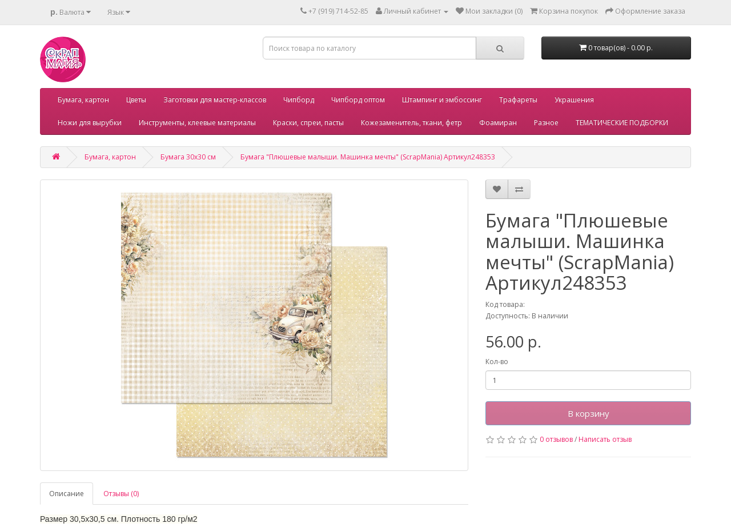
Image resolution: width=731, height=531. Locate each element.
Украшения (574, 100)
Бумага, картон (83, 100)
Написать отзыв (605, 439)
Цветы (136, 100)
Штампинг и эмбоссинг (442, 100)
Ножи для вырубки (90, 122)
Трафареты (518, 100)
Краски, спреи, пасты (308, 122)
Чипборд (298, 100)
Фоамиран (498, 122)
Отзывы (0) (121, 493)
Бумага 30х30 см (188, 157)
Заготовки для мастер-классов (214, 100)
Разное (546, 122)
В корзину (588, 413)
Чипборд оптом (358, 100)
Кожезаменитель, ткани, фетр (411, 122)
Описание (66, 493)
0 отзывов (556, 439)
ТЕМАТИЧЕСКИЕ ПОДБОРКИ (622, 122)
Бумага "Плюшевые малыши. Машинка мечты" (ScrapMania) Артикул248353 (367, 157)
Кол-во (496, 361)
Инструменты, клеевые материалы (197, 122)
